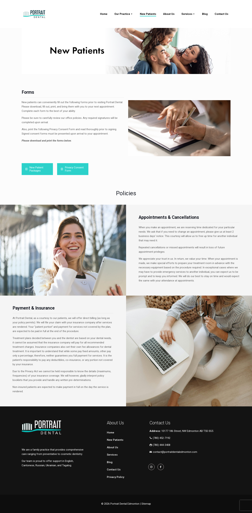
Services (112, 454)
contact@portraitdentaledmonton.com (173, 452)
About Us (112, 447)
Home (110, 432)
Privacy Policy (115, 477)
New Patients (115, 439)
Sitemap (146, 503)
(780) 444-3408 (159, 445)
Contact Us (113, 469)
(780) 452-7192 (159, 438)
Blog (109, 462)
